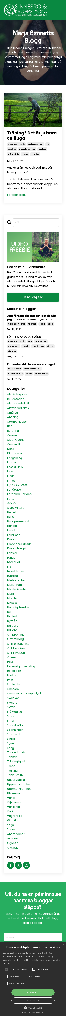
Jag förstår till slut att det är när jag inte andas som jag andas (31, 317)
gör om (12, 503)
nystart (12, 616)
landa (11, 558)
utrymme (13, 793)
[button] (33, 1007)
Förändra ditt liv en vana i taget (31, 364)
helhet (11, 512)
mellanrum (14, 585)
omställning (15, 639)
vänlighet (13, 807)
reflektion (14, 671)
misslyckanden (17, 589)
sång (42, 324)
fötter (50, 346)
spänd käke (15, 725)
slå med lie (13, 154)
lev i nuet (13, 562)
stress (11, 739)
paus (10, 662)
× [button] (63, 944)
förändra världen (19, 494)
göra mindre (15, 508)
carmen (12, 435)
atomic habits (15, 373)
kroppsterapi (16, 548)
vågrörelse (14, 816)
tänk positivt (16, 775)
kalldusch (13, 535)
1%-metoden (14, 368)
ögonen (12, 843)
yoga (50, 324)
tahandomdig (16, 752)
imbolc (12, 530)
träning (35, 154)
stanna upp (15, 734)
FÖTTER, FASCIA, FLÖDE (24, 336)
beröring (13, 431)
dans (10, 449)
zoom (11, 829)
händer (12, 526)
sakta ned (14, 684)
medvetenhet (16, 580)
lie (47, 144)
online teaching (18, 644)
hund (10, 517)
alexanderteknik (16, 144)
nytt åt (12, 621)
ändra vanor (41, 373)
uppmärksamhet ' (19, 789)
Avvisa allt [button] (33, 1000)
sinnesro (13, 689)
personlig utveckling (21, 666)
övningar (13, 848)
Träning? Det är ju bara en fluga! (32, 135)
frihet (11, 481)
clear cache (15, 440)
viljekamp (14, 802)
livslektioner (15, 571)
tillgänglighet (16, 761)
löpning (12, 351)
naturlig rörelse (27, 149)
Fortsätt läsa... (16, 195)
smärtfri (12, 721)
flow (10, 471)
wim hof (13, 820)
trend (25, 154)
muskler (12, 149)
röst (10, 680)
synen (11, 743)
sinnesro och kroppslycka (25, 693)
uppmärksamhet (19, 784)
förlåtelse (14, 490)
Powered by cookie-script (33, 1012)
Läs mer (6, 963)
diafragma (13, 346)
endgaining (14, 458)
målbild (12, 603)
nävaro (12, 630)
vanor (29, 373)
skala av (13, 698)
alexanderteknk (18, 408)
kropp (11, 539)
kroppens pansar (19, 544)
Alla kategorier (17, 394)
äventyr (12, 838)
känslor (12, 553)
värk (10, 811)
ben (30, 341)
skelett (42, 149)
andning (32, 324)
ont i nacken (16, 648)
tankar (12, 757)
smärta (12, 716)
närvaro (12, 626)
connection (40, 341)
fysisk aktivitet (35, 144)
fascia (26, 346)
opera (11, 657)
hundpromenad (18, 521)
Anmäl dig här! (33, 297)
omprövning (15, 635)
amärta (12, 413)
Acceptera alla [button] (33, 992)
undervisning (16, 780)
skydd (11, 707)
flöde (11, 476)
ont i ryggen (16, 653)
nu (9, 612)
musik (11, 594)
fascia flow (38, 346)
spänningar (15, 730)
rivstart (12, 675)
